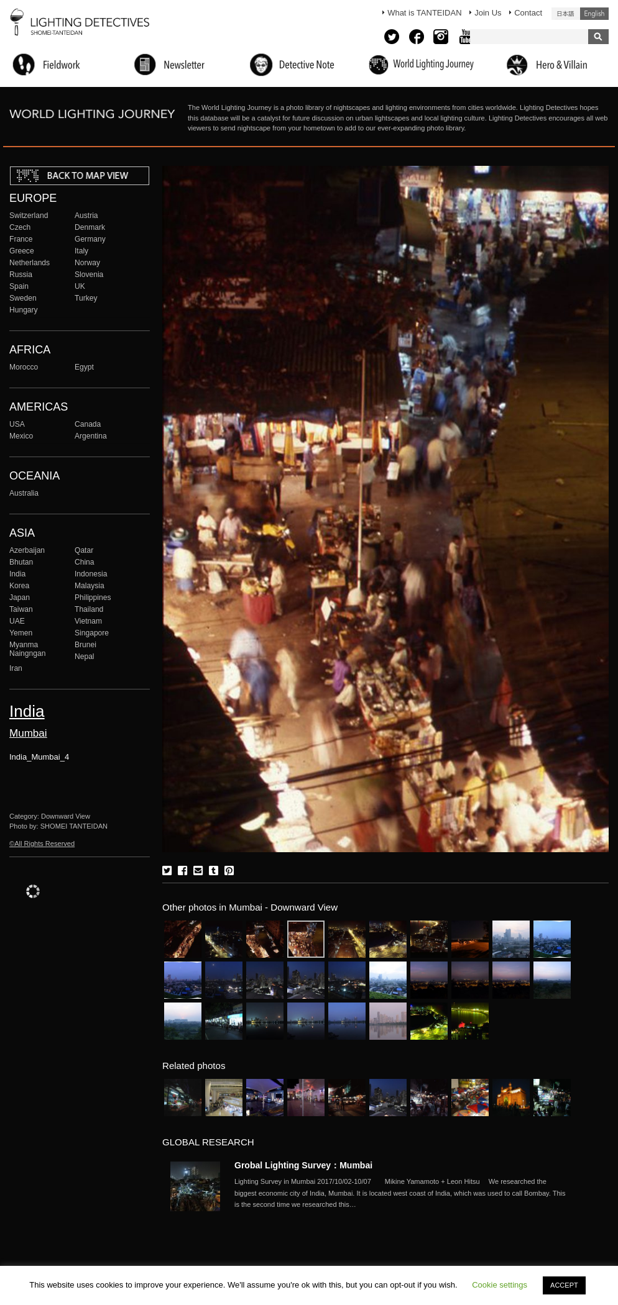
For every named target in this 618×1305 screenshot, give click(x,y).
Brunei (85, 644)
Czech (19, 227)
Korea (19, 585)
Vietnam (88, 621)
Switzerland (28, 215)
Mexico (21, 436)
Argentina (91, 436)
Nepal (85, 656)
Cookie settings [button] (499, 1284)
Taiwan (21, 609)
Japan (19, 597)
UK (80, 286)
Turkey (86, 298)
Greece (21, 251)
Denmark (90, 227)
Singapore (92, 633)
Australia (24, 493)
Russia (20, 274)
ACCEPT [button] (564, 1285)
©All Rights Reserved (42, 843)
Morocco (23, 367)
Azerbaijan (27, 550)
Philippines (93, 597)
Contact (528, 12)
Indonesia (91, 574)
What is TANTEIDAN (424, 12)
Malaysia (89, 585)
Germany (90, 239)
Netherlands (29, 262)
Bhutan (21, 562)
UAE (17, 621)
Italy (81, 251)
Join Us (487, 12)
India (17, 574)
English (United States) (594, 13)
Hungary (23, 310)
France (21, 239)
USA (17, 424)
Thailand (89, 609)
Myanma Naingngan (27, 649)
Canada (88, 424)
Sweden (23, 298)
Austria (86, 215)
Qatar (84, 550)
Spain (19, 286)
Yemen (20, 633)
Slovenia (89, 274)
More (402, 1193)
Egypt (84, 367)
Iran (15, 668)
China (85, 562)
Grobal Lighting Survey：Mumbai (303, 1165)
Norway (87, 262)
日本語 (565, 13)
